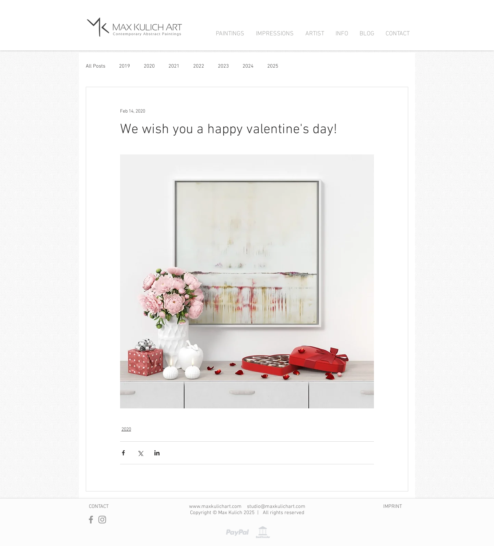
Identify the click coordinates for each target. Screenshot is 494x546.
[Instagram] (102, 519)
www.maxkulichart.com (215, 506)
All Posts (95, 66)
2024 (248, 66)
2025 (272, 66)
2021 (173, 66)
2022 (198, 66)
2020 (149, 66)
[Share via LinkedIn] (157, 453)
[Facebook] (91, 519)
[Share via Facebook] (123, 453)
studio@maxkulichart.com (276, 506)
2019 (124, 66)
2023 (223, 66)
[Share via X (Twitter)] (140, 453)
